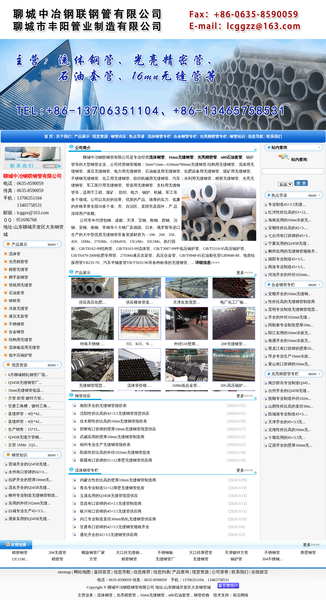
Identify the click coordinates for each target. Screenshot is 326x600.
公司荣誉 (221, 571)
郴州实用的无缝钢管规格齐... (293, 251)
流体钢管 (105, 595)
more (52, 244)
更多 (240, 272)
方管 (93, 559)
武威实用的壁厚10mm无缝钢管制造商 (112, 437)
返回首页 (101, 571)
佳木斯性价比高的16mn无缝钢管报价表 (113, 421)
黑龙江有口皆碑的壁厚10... (291, 348)
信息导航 (122, 571)
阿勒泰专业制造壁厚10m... (290, 325)
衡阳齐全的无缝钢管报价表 (103, 405)
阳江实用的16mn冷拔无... (289, 333)
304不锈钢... (272, 559)
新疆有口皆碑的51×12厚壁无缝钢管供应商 (116, 460)
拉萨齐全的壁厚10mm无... (30, 479)
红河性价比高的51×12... (288, 212)
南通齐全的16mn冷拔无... (289, 340)
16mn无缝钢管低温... (25, 390)
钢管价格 (201, 595)
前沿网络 (240, 595)
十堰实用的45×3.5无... (287, 437)
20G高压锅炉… (233, 389)
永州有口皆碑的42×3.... (28, 472)
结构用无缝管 (20, 339)
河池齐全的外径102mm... (289, 274)
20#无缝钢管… (233, 348)
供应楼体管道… (139, 306)
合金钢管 (16, 332)
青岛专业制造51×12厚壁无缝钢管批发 (112, 488)
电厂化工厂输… (233, 306)
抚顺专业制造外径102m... (289, 398)
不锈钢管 (16, 324)
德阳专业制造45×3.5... (287, 259)
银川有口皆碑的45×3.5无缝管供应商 (111, 511)
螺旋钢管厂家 (93, 552)
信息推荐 (141, 571)
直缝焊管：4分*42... (25, 413)
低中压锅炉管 (20, 355)
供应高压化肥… (92, 306)
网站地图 (82, 571)
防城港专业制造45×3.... (287, 414)
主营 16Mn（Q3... (23, 445)
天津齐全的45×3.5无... (287, 422)
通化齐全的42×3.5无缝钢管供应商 (109, 534)
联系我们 (240, 571)
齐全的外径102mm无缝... (289, 317)
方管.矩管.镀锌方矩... (26, 398)
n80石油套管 (179, 595)
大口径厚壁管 (200, 552)
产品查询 (181, 571)
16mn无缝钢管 (152, 595)
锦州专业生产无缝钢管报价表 (105, 444)
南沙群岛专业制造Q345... (289, 383)
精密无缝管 (18, 269)
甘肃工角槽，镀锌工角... (29, 406)
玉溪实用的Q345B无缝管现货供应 (109, 495)
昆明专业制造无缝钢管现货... (293, 309)
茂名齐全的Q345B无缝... (29, 487)
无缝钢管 (200, 559)
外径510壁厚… (186, 348)
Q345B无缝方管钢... (25, 437)
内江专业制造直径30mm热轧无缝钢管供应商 (118, 519)
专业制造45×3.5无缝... (287, 204)
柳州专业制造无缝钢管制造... (33, 495)
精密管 (57, 559)
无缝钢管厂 (165, 559)
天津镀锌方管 (236, 552)
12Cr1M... (20, 559)
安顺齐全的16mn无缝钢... (289, 294)
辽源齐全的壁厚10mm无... (290, 445)
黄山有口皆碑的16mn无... (289, 364)
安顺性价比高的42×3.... (287, 228)
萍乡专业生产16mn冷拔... (289, 356)
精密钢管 (20, 552)
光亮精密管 (18, 261)
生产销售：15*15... (24, 429)
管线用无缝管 (20, 285)
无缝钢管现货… (92, 389)
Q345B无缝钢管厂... (25, 382)
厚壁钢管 (308, 552)
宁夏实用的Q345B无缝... (289, 243)
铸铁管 (14, 300)
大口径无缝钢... (129, 552)
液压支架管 (18, 316)
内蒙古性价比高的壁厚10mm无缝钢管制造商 (118, 480)
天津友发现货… (186, 306)
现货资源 (200, 571)
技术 (217, 595)
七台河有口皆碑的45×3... (289, 235)
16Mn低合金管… (186, 389)
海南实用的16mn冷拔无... (289, 220)
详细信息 (203, 262)
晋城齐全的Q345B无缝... (29, 464)
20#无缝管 (57, 552)
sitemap (64, 571)
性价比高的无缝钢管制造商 (291, 301)
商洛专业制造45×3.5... (287, 267)
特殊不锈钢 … (92, 348)
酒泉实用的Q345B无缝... (29, 518)
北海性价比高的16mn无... (289, 429)
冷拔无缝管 (18, 308)
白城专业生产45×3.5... (27, 511)
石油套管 (16, 293)
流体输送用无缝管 (24, 347)
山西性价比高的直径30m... (290, 406)
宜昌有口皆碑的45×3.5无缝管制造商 (111, 503)
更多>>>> (244, 396)
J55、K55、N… (139, 348)
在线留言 (259, 571)
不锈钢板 (165, 552)
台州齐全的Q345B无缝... (289, 390)
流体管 (14, 254)
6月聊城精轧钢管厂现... (28, 374)
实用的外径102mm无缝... (29, 503)
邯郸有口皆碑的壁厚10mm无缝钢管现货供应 (118, 429)
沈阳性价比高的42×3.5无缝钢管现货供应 (114, 413)
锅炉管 (236, 559)
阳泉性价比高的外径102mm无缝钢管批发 (115, 452)
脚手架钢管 (18, 277)
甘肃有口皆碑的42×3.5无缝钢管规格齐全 (114, 527)
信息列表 (161, 571)
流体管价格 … (139, 389)
